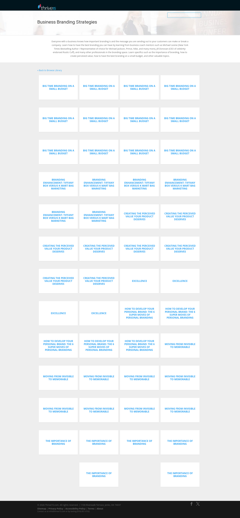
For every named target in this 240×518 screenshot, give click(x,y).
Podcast (134, 6)
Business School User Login (189, 6)
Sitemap (41, 508)
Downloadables (149, 6)
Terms (91, 508)
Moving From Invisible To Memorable (180, 345)
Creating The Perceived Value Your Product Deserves (139, 216)
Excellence (139, 281)
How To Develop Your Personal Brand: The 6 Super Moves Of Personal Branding (139, 313)
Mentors (122, 6)
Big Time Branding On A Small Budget (58, 87)
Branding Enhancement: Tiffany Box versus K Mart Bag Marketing (58, 184)
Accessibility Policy (75, 508)
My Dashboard (167, 6)
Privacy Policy (55, 508)
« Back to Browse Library (49, 70)
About (100, 508)
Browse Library (107, 6)
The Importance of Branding (58, 442)
